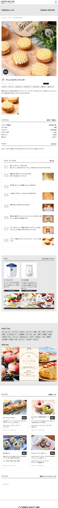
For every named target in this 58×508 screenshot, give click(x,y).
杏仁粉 (7, 478)
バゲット (13, 434)
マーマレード (34, 479)
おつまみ (50, 332)
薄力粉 (18, 478)
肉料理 (44, 334)
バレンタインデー (45, 478)
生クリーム (50, 86)
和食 (4, 334)
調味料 (48, 337)
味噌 (39, 334)
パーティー (22, 339)
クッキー (5, 86)
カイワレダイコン (7, 434)
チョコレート (19, 86)
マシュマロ (36, 86)
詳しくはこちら (12, 290)
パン (4, 478)
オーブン (16, 337)
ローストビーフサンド (9, 426)
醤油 (50, 334)
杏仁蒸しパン (7, 470)
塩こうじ (44, 86)
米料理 (11, 339)
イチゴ (33, 434)
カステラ (33, 478)
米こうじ (36, 339)
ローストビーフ (6, 435)
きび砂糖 (5, 339)
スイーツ (12, 86)
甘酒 (44, 332)
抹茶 (33, 435)
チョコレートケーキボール (38, 470)
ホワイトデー (28, 86)
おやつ (32, 337)
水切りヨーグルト (7, 337)
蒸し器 (14, 478)
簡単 (35, 332)
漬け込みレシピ (24, 337)
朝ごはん (38, 337)
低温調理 (22, 334)
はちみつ (29, 339)
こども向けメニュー (12, 334)
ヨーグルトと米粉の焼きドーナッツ (40, 426)
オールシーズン (6, 332)
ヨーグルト (15, 332)
